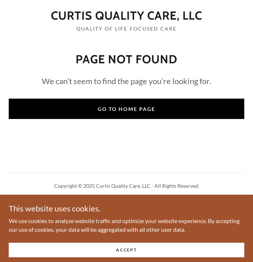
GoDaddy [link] (140, 202)
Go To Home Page (126, 109)
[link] (126, 16)
